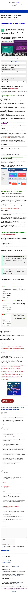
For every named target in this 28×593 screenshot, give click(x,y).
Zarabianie (10, 356)
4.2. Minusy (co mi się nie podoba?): (8, 73)
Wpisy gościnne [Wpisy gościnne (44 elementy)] (5, 378)
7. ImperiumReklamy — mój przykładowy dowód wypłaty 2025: (13, 81)
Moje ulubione (21, 357)
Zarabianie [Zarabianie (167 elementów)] (4, 379)
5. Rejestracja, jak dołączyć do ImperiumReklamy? (11, 75)
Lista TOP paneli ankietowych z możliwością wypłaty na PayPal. (12, 348)
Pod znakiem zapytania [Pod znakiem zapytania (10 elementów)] (6, 371)
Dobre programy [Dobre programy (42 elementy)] (16, 368)
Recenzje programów (4, 356)
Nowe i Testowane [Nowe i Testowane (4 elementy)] (15, 370)
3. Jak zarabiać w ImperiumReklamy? (8, 67)
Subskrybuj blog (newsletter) (6, 562)
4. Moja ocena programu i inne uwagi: (9, 69)
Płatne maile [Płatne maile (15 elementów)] (12, 374)
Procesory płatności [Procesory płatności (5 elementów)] (5, 373)
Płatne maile (10, 354)
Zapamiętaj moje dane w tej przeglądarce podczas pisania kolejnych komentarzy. (13, 547)
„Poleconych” (19, 215)
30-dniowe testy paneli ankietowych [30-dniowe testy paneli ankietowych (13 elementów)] (9, 365)
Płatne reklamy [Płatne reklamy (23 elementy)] (19, 374)
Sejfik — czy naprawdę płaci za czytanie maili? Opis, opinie (12, 361)
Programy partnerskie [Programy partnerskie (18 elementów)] (16, 373)
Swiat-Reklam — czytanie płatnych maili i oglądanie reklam (12, 360)
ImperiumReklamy (15, 56)
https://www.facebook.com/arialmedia (12, 506)
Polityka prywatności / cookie (6, 560)
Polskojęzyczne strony (21, 354)
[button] (26, 11)
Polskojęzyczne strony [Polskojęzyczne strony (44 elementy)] (17, 371)
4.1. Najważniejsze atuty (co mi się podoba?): (10, 71)
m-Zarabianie (6, 486)
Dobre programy (5, 354)
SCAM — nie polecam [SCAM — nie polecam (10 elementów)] (17, 376)
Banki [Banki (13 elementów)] (3, 366)
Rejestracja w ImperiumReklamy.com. (8, 234)
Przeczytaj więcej (15, 583)
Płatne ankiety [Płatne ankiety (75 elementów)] (5, 374)
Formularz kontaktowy (5, 558)
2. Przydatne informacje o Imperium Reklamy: (10, 65)
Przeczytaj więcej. (16, 566)
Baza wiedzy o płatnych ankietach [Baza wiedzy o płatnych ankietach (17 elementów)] (13, 366)
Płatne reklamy (15, 354)
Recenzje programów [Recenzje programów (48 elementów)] (6, 376)
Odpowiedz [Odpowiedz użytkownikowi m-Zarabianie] (4, 465)
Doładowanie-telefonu (8, 357)
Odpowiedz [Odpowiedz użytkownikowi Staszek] (4, 424)
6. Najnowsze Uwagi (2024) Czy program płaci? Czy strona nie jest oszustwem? (13, 79)
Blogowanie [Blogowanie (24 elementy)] (4, 368)
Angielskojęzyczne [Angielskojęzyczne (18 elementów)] (21, 365)
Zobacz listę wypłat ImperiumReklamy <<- (10, 436)
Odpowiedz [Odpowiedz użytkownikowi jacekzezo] (4, 482)
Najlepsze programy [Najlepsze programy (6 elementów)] (5, 370)
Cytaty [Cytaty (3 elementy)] (10, 368)
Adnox (3, 357)
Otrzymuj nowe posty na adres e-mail (7, 401)
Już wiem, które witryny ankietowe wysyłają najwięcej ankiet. (12, 346)
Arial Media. (12, 116)
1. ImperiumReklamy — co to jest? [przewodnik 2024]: (11, 63)
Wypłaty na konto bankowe (5, 358)
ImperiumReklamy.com (13, 88)
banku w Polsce (7, 137)
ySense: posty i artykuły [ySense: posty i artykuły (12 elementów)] (14, 378)
